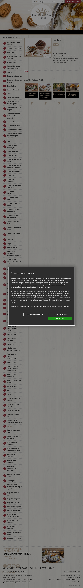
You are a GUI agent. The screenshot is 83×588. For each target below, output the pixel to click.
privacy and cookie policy (60, 306)
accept (60, 318)
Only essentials (60, 315)
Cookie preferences (35, 315)
